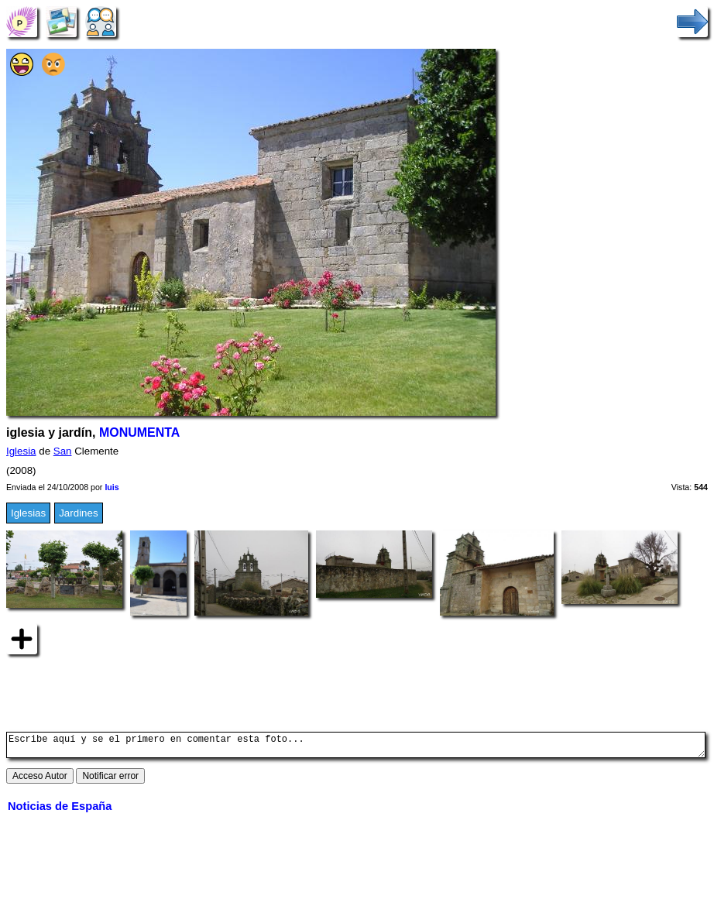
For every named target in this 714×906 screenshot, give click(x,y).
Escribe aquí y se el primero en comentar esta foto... (355, 747)
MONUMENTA (139, 432)
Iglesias (28, 513)
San (62, 451)
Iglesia (21, 451)
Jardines (78, 513)
